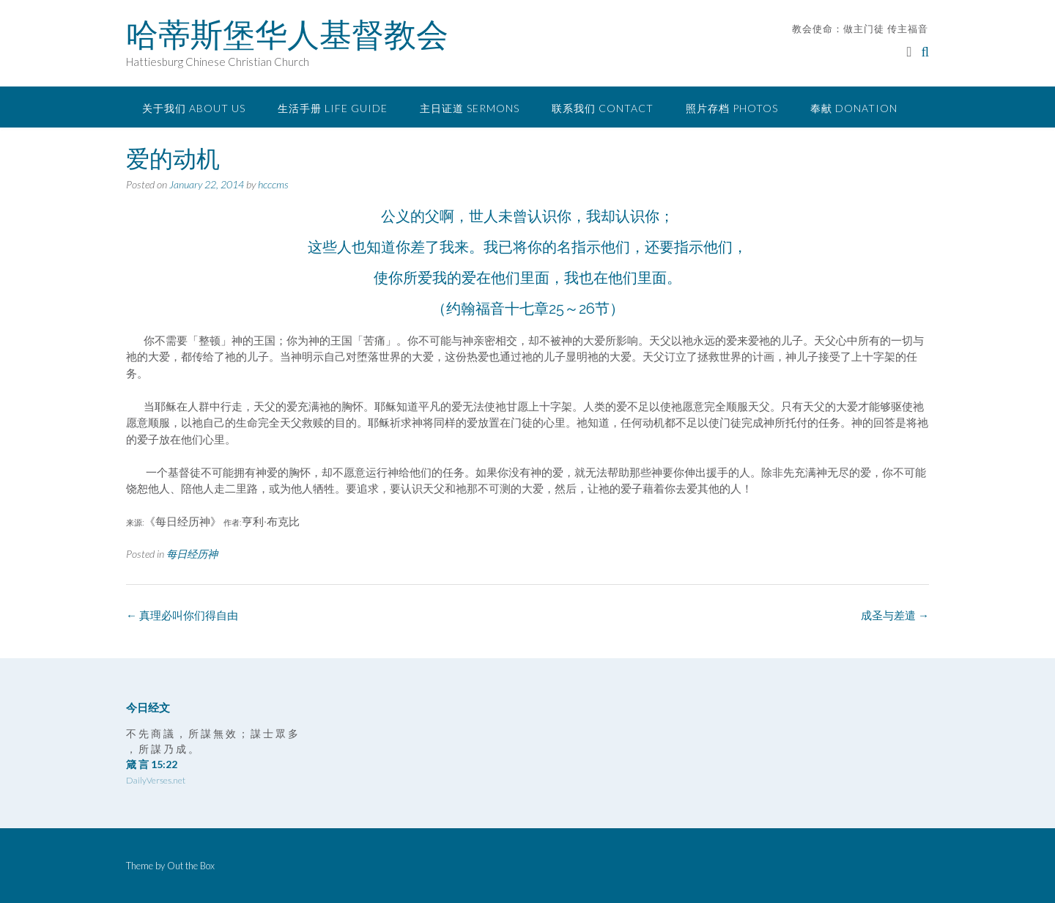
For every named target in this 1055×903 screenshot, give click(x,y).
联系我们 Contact (603, 108)
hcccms (273, 184)
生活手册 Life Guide (333, 108)
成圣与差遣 (895, 615)
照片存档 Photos (732, 108)
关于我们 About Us (193, 108)
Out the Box (191, 865)
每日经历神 (192, 554)
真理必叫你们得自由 (182, 615)
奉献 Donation (853, 108)
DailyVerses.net (155, 780)
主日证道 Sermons (469, 108)
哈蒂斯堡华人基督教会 (287, 34)
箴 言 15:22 (151, 764)
